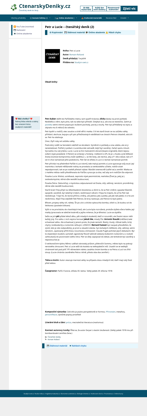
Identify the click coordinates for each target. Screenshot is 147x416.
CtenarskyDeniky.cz (44, 5)
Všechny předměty (18, 18)
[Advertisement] (87, 43)
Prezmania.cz (109, 394)
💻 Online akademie (23, 33)
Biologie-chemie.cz (83, 394)
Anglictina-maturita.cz (52, 394)
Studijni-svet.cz (81, 62)
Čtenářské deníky (54, 337)
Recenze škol (111, 18)
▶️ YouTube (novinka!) (24, 26)
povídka (48, 124)
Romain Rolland (76, 54)
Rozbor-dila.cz (40, 394)
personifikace (51, 314)
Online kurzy (118, 394)
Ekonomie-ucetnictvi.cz (69, 394)
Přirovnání (110, 311)
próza (68, 322)
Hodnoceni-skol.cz (97, 394)
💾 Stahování (19, 30)
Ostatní (125, 17)
